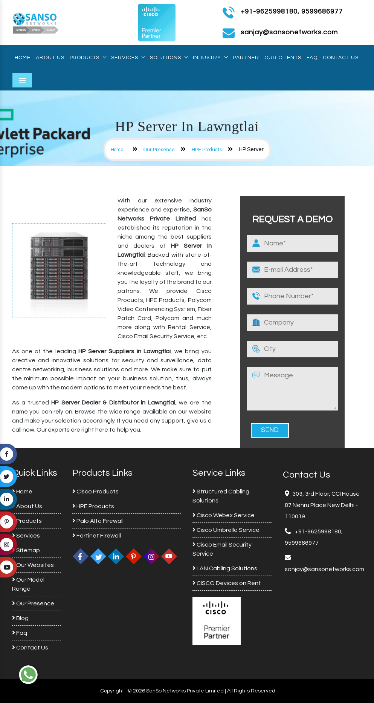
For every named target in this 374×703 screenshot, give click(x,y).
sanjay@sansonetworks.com (324, 569)
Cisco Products (95, 492)
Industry (210, 57)
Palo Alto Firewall (98, 521)
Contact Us (341, 57)
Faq (312, 57)
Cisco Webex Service (223, 515)
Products (88, 57)
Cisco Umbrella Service (226, 530)
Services (128, 57)
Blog (20, 618)
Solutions (169, 57)
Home (23, 57)
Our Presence (159, 149)
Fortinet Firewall (96, 536)
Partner (246, 57)
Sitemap (26, 550)
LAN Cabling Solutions (224, 568)
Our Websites (33, 565)
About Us (50, 57)
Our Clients (282, 57)
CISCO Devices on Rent (226, 583)
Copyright (112, 691)
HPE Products (207, 149)
